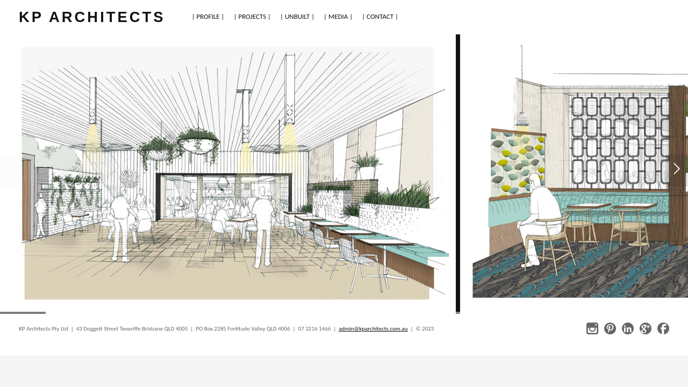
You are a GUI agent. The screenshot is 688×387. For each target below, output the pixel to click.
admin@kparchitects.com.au (373, 328)
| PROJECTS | (252, 16)
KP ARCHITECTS (92, 17)
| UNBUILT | (297, 16)
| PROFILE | (207, 16)
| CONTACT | (380, 16)
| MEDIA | (338, 16)
